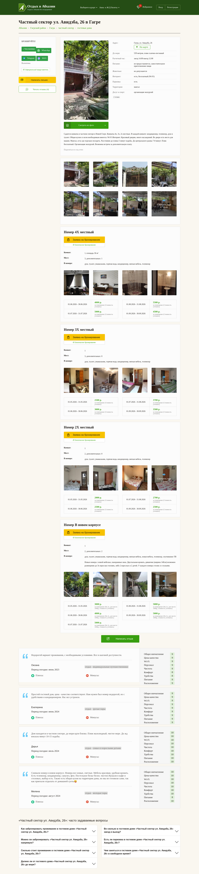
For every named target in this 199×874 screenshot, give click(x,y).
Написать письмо (34, 80)
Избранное (144, 7)
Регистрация (172, 7)
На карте (142, 47)
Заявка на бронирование (83, 239)
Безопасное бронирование (84, 245)
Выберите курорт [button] (88, 7)
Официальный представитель (35, 70)
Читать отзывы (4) (37, 89)
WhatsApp (43, 50)
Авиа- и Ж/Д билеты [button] (109, 7)
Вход (161, 7)
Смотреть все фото (80, 125)
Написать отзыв (120, 638)
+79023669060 (29, 49)
